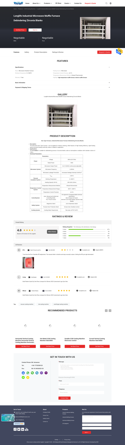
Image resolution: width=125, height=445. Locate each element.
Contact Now (64, 398)
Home (15, 9)
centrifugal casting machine (61, 304)
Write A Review (52, 231)
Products (20, 9)
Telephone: (62, 389)
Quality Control (46, 418)
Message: (61, 361)
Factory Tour (45, 415)
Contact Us (45, 421)
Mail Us (35, 30)
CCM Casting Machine (29, 9)
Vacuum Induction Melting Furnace (68, 413)
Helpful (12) (95, 290)
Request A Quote (104, 52)
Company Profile (46, 412)
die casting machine (43, 304)
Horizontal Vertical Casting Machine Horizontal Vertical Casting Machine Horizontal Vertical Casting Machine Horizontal (24, 342)
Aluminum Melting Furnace (68, 420)
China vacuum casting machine (33, 442)
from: (60, 380)
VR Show (58, 3)
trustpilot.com (86, 250)
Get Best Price (20, 30)
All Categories (66, 423)
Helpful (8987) (99, 250)
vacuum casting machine (27, 304)
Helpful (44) (93, 277)
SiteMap (56, 439)
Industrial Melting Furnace (68, 417)
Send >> (86, 432)
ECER (97, 442)
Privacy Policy (67, 439)
